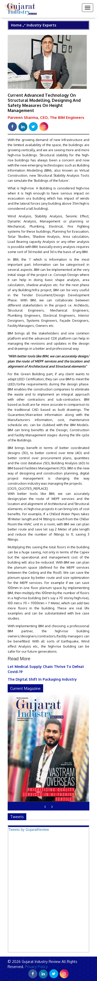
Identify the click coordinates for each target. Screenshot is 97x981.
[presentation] (45, 806)
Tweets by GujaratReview (28, 830)
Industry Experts (41, 25)
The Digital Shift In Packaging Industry (42, 679)
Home (16, 25)
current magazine (25, 688)
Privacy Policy (36, 966)
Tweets (17, 816)
